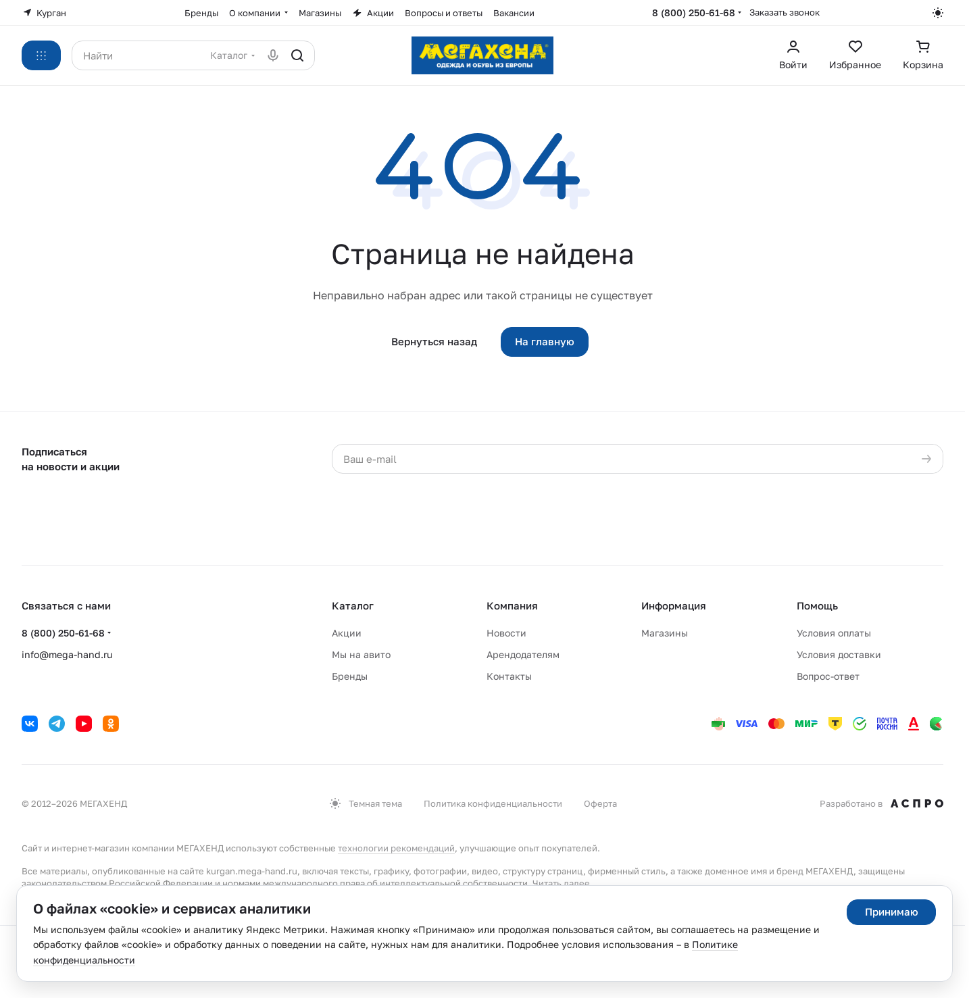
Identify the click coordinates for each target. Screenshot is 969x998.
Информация (673, 605)
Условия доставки (839, 654)
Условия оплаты (834, 633)
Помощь (817, 605)
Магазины (664, 633)
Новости (506, 633)
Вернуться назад (434, 341)
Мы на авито (361, 654)
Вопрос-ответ (828, 676)
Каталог (353, 605)
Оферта (600, 803)
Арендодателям (523, 654)
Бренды (350, 676)
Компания (512, 605)
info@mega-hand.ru (67, 654)
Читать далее (561, 883)
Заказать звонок (784, 12)
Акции (347, 633)
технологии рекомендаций (396, 848)
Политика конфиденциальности (493, 803)
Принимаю (891, 911)
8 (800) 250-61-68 (693, 12)
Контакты (509, 676)
